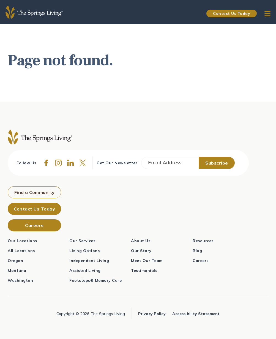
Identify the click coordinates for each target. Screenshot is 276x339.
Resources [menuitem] (203, 240)
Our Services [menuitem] (82, 240)
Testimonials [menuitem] (144, 270)
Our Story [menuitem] (141, 250)
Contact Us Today (231, 13)
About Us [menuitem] (140, 240)
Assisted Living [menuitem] (85, 270)
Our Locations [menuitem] (22, 240)
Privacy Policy (152, 313)
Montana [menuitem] (17, 270)
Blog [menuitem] (197, 250)
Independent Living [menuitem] (89, 260)
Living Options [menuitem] (84, 250)
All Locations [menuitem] (21, 250)
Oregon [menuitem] (15, 260)
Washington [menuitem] (20, 280)
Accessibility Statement (196, 313)
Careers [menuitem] (201, 260)
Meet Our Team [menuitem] (147, 260)
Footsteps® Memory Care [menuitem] (95, 280)
